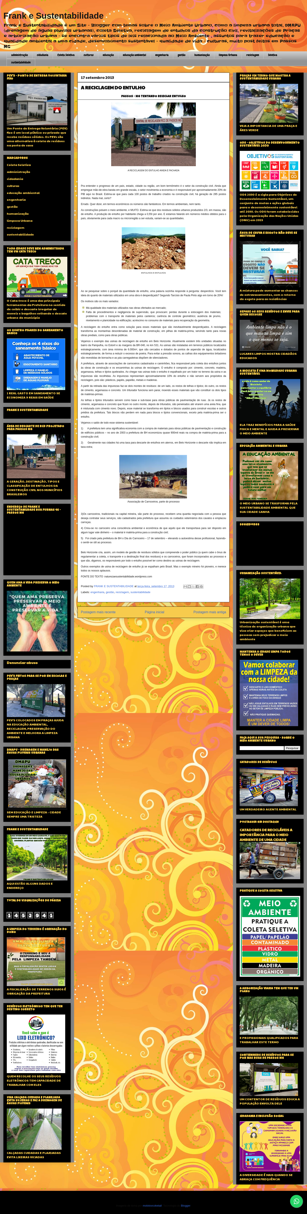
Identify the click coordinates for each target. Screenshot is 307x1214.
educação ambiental (134, 55)
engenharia (162, 55)
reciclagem (252, 55)
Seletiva (272, 55)
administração (19, 55)
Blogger (185, 1205)
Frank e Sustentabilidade (53, 15)
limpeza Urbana (228, 55)
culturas (89, 55)
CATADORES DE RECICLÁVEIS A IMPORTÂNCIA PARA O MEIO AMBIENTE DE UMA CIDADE (266, 834)
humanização (202, 55)
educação (108, 55)
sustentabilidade (20, 62)
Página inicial (154, 612)
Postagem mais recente (98, 612)
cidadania (42, 55)
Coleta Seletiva (66, 55)
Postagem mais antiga (210, 612)
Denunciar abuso (22, 662)
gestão (181, 55)
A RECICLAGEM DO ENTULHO (113, 87)
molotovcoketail (152, 1205)
